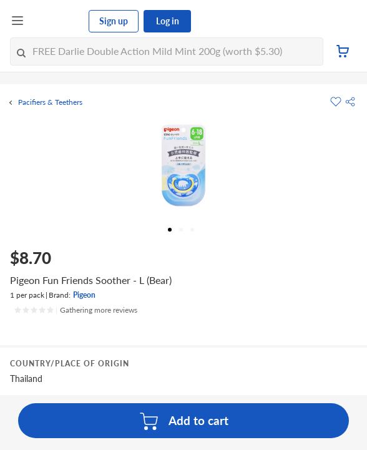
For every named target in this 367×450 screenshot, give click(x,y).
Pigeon (84, 295)
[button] (350, 102)
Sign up (113, 21)
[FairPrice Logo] (57, 21)
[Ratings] (75, 310)
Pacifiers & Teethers (50, 102)
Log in (167, 21)
